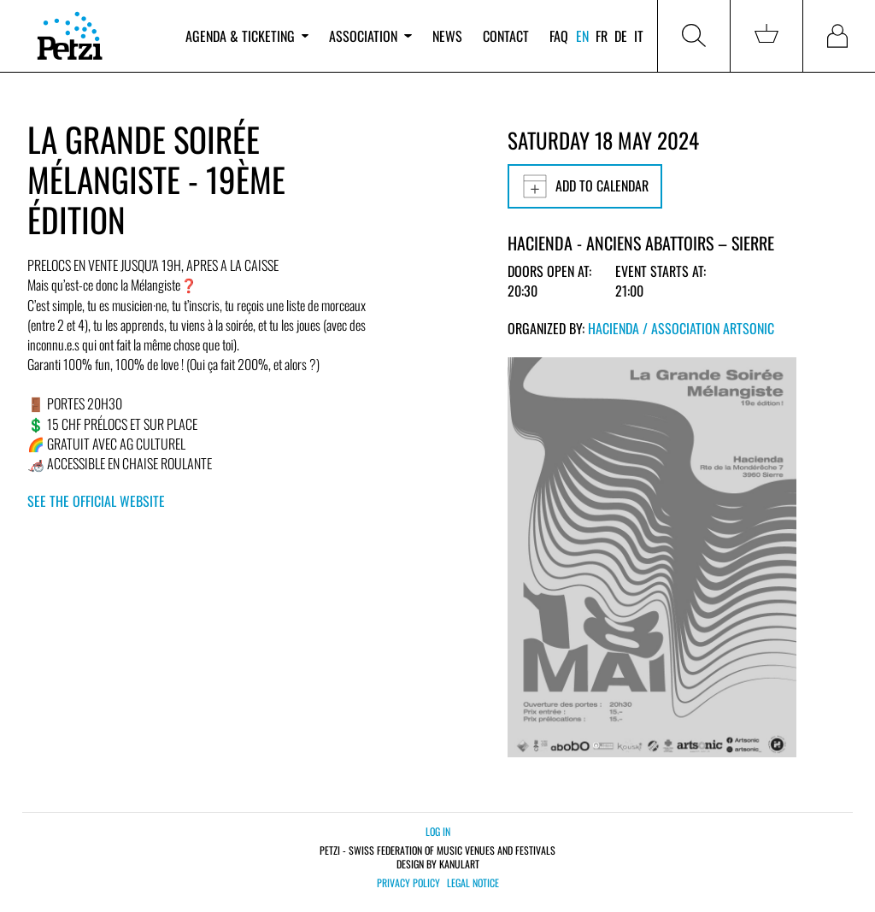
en (582, 36)
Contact (506, 36)
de (620, 36)
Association (370, 36)
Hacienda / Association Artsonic (681, 328)
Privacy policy (408, 883)
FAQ (558, 36)
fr (602, 36)
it (638, 36)
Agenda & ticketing (246, 36)
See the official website (96, 501)
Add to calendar (585, 186)
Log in (438, 831)
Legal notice (473, 883)
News (447, 36)
